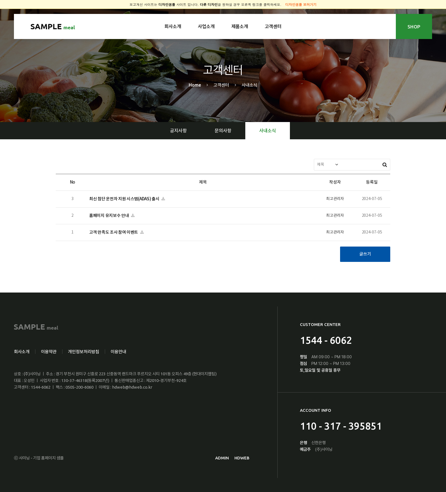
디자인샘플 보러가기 (301, 4)
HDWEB (241, 458)
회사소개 (172, 26)
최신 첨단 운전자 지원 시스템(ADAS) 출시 (124, 199)
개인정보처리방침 (83, 351)
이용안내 (118, 351)
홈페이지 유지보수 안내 (109, 215)
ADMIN (222, 458)
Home (195, 84)
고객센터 (273, 26)
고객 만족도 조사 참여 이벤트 (114, 232)
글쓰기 (365, 254)
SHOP (414, 26)
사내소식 (267, 130)
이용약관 (49, 351)
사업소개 (206, 26)
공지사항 (178, 130)
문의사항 (223, 130)
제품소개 (239, 26)
